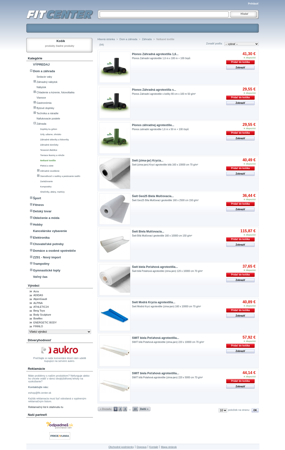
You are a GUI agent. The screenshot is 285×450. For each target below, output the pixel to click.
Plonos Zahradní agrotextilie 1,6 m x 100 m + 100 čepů (161, 58)
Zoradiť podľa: (214, 43)
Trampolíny (41, 263)
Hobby (37, 224)
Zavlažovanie (46, 181)
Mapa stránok (169, 446)
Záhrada (41, 123)
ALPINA (38, 303)
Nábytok (41, 87)
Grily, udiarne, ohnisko (50, 134)
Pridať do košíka (240, 62)
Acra (36, 291)
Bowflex (38, 318)
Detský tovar (42, 211)
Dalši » (144, 408)
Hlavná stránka (106, 39)
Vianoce (41, 97)
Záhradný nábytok (47, 82)
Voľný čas (40, 277)
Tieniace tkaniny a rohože (52, 155)
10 (135, 408)
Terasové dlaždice (48, 150)
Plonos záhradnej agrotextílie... (153, 125)
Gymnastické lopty (46, 270)
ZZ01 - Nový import (47, 257)
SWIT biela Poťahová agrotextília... (155, 338)
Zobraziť (240, 67)
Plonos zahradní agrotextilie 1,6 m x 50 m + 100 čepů (160, 129)
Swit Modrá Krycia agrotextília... (153, 302)
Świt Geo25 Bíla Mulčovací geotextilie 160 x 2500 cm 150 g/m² (165, 200)
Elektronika (41, 237)
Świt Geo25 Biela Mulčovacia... (153, 196)
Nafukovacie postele (48, 118)
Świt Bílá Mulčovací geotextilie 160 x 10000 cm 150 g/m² (162, 235)
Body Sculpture (42, 314)
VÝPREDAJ (41, 64)
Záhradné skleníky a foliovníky (54, 139)
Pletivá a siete (46, 166)
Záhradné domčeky (49, 145)
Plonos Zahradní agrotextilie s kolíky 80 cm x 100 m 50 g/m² (164, 94)
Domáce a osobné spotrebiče (54, 250)
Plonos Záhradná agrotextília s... (154, 89)
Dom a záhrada (44, 71)
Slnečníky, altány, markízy (52, 192)
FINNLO (38, 326)
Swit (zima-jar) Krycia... (147, 160)
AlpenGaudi (40, 299)
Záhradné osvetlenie (50, 171)
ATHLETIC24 (41, 306)
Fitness (38, 205)
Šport (37, 198)
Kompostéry (45, 186)
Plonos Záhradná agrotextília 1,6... (155, 54)
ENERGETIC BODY (45, 322)
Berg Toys (39, 310)
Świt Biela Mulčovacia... (148, 231)
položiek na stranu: (239, 409)
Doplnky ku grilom (48, 129)
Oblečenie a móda (46, 218)
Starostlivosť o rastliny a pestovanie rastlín (60, 176)
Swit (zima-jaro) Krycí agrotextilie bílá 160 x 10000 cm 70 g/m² (165, 164)
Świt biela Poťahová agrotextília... (155, 267)
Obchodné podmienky (121, 446)
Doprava (142, 446)
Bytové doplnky (45, 108)
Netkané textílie (48, 160)
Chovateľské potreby (48, 244)
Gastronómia (44, 102)
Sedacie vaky (44, 76)
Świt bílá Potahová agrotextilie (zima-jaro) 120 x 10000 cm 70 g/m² (167, 271)
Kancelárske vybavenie (50, 231)
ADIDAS (38, 295)
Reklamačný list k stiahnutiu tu (45, 407)
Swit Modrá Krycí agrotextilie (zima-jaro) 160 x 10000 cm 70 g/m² (166, 306)
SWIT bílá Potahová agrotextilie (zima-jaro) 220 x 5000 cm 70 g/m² (167, 377)
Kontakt (153, 446)
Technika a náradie (47, 113)
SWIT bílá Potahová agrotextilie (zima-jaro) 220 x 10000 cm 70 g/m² (168, 342)
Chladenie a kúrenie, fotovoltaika (55, 92)
